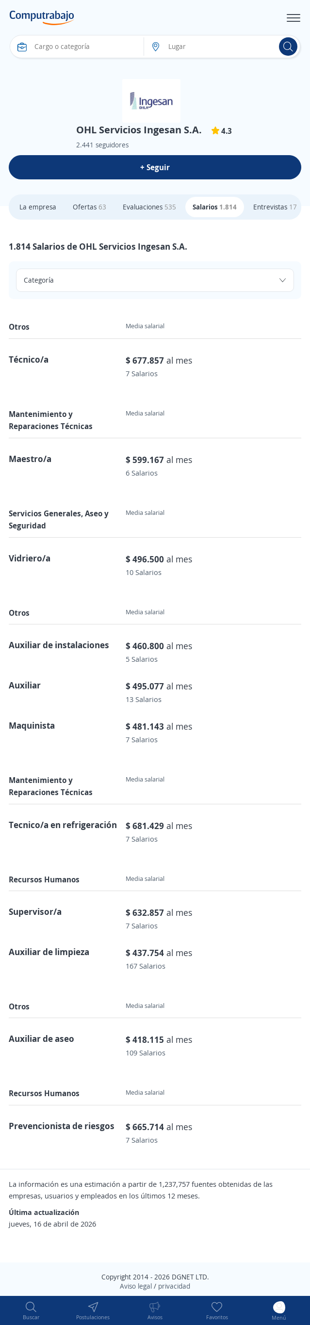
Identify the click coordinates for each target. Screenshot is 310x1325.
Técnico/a (29, 359)
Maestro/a (30, 458)
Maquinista (32, 725)
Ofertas (89, 206)
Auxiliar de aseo (41, 1038)
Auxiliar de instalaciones (59, 645)
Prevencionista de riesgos (61, 1126)
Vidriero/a (29, 558)
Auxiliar (25, 685)
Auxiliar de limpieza (49, 952)
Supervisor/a (35, 911)
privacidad (174, 1286)
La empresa (37, 206)
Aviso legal (136, 1286)
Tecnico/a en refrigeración (63, 824)
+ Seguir (155, 167)
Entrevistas (275, 206)
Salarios (215, 206)
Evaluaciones (149, 206)
